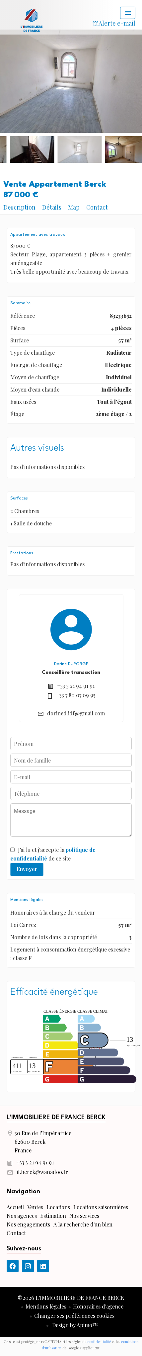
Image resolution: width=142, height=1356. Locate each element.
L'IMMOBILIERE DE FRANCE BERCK (56, 1118)
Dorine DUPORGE (71, 664)
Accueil (31, 20)
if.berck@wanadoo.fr (42, 1171)
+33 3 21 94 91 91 (76, 685)
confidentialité (99, 1341)
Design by (74, 1324)
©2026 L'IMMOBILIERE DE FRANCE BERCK (71, 1297)
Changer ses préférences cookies (74, 1315)
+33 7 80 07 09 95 (76, 694)
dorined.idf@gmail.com (76, 713)
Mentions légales (46, 1306)
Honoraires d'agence (98, 1306)
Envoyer (27, 868)
